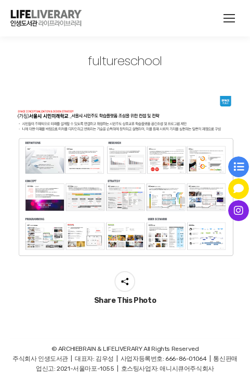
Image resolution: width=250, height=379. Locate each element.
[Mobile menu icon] (229, 18)
